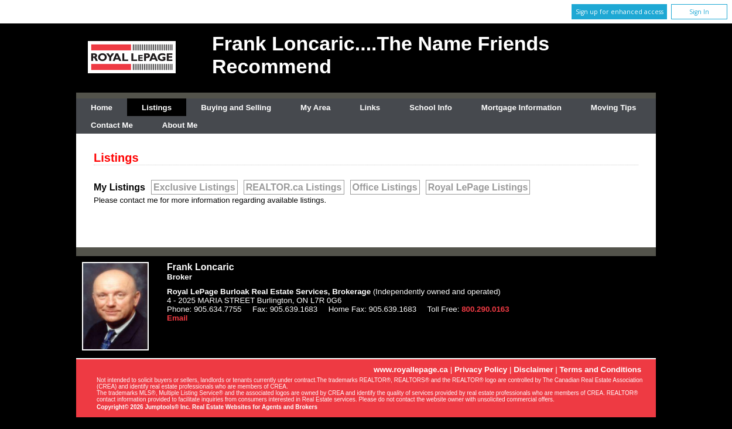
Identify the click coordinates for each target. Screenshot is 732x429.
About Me (180, 125)
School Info (430, 107)
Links (370, 107)
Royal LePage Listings (478, 187)
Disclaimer (533, 369)
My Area (315, 107)
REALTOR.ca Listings (294, 187)
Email (177, 318)
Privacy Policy (480, 369)
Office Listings (385, 187)
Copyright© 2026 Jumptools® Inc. (143, 407)
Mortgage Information (521, 107)
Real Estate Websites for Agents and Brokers (254, 407)
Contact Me (112, 125)
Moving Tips (614, 107)
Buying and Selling (236, 107)
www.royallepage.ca (411, 369)
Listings (157, 107)
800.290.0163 (485, 309)
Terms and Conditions (600, 369)
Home (101, 107)
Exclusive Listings (194, 187)
